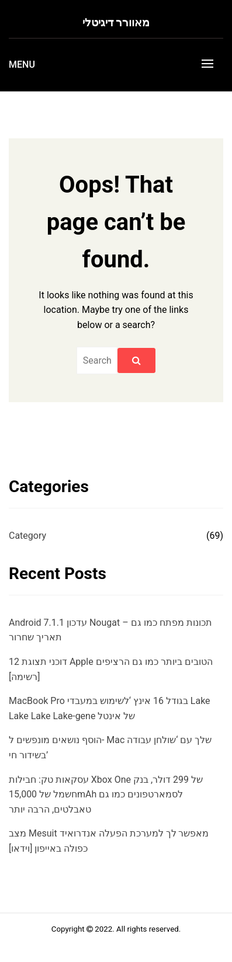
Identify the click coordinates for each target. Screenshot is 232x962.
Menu (22, 64)
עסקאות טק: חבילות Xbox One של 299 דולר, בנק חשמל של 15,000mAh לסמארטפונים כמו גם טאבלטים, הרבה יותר (106, 794)
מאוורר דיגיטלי (116, 22)
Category (27, 535)
